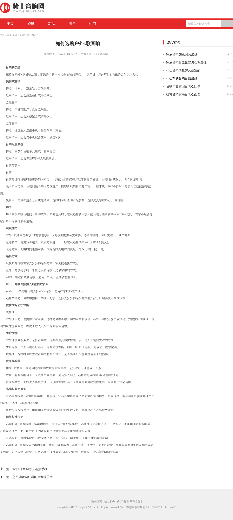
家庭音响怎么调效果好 (181, 54)
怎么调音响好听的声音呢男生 (32, 477)
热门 (92, 24)
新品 (51, 24)
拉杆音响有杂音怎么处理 (183, 94)
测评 (72, 24)
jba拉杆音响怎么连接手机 (29, 469)
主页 (10, 24)
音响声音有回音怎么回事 (183, 86)
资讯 (30, 24)
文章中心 (24, 34)
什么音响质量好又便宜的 (183, 70)
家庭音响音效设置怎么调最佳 (186, 62)
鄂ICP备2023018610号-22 (161, 507)
